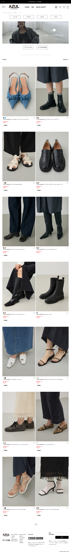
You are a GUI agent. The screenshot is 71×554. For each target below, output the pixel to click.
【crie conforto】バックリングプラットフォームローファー (49, 184)
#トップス (15, 16)
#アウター (29, 16)
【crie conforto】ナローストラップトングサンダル (14, 509)
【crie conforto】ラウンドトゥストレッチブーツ (14, 249)
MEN (32, 7)
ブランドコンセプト (28, 47)
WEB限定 (5, 125)
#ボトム (42, 16)
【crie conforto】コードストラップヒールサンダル (47, 509)
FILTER (4, 59)
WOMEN (27, 7)
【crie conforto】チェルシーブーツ (44, 314)
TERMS (20, 541)
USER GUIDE (22, 537)
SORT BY (66, 59)
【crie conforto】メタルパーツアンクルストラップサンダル (49, 379)
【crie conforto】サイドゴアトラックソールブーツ (47, 119)
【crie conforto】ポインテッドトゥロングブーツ (14, 314)
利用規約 (63, 541)
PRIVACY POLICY (22, 534)
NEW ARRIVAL (14, 539)
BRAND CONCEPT (41, 7)
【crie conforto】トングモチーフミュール (12, 379)
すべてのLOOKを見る (42, 47)
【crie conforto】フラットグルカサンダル (12, 184)
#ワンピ (55, 16)
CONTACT (21, 539)
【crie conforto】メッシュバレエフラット (45, 444)
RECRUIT (21, 536)
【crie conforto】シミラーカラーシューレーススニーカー (15, 444)
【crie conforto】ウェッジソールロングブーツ (46, 249)
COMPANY (21, 542)
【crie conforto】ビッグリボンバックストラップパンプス (15, 119)
